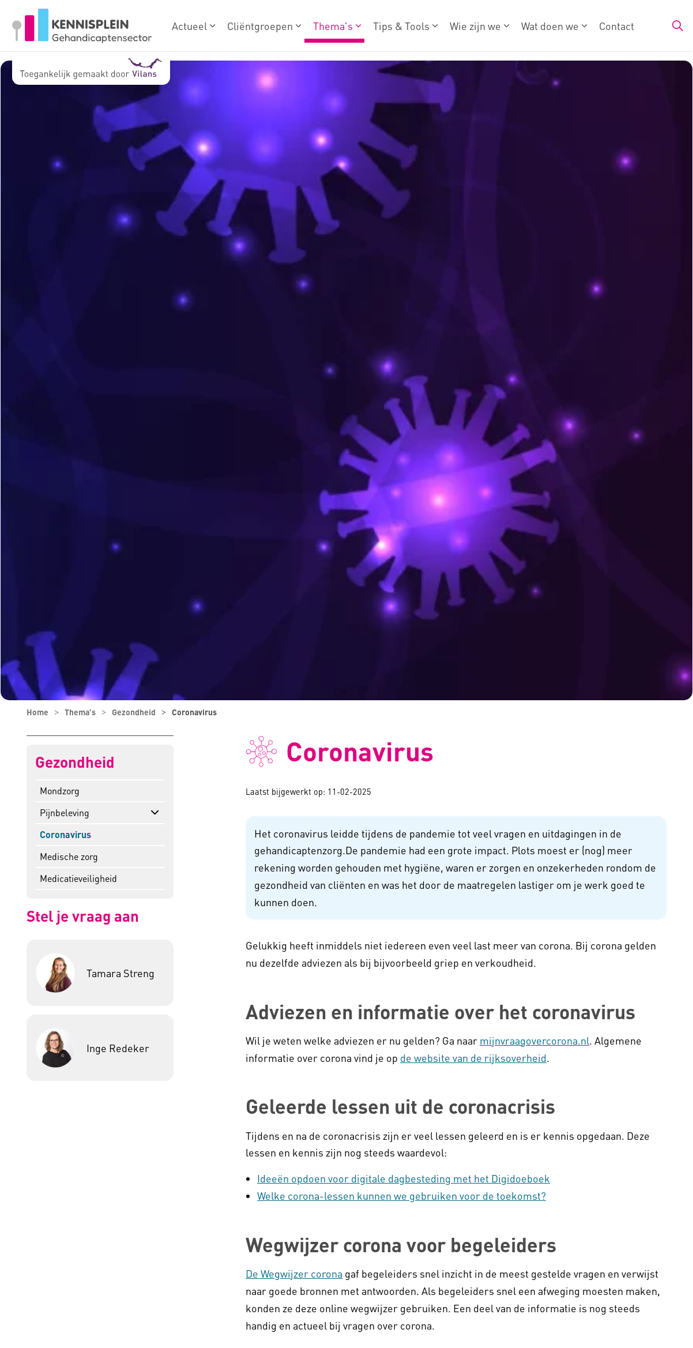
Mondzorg (60, 790)
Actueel (189, 25)
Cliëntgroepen (260, 25)
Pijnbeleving (64, 812)
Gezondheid (75, 762)
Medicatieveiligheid (78, 878)
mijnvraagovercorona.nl (534, 1040)
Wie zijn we (475, 25)
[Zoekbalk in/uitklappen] (677, 26)
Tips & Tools (401, 25)
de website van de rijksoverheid (473, 1057)
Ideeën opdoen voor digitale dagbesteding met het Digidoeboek (403, 1178)
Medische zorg (69, 856)
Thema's (333, 25)
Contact (616, 25)
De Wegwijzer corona (294, 1273)
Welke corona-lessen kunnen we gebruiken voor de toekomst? (401, 1195)
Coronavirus (65, 834)
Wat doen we (550, 25)
